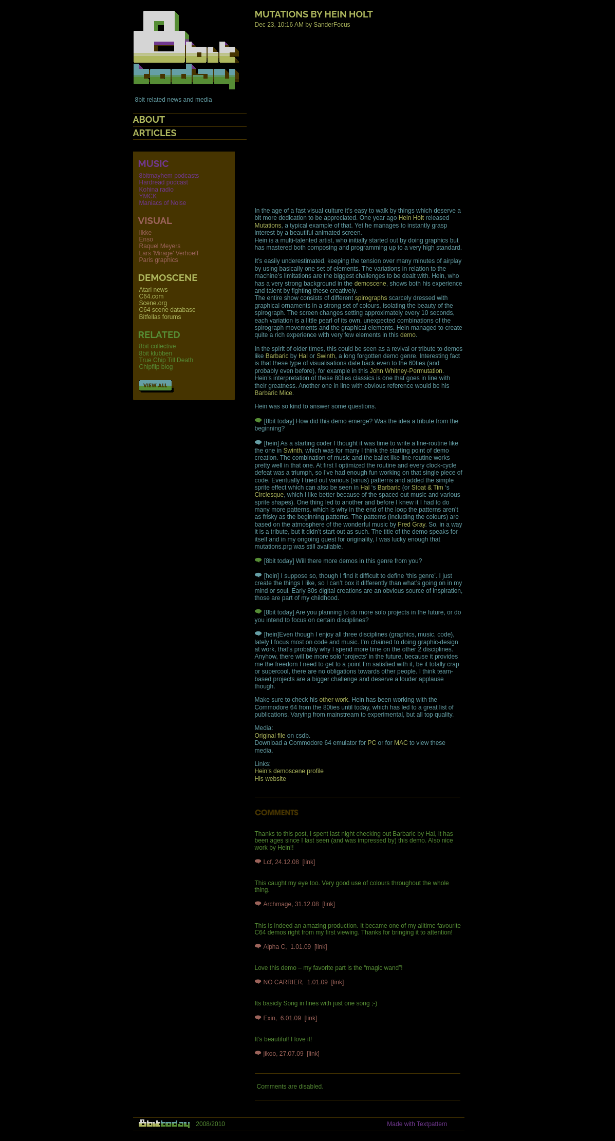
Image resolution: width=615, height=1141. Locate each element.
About (149, 119)
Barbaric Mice (273, 393)
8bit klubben (156, 353)
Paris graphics (158, 260)
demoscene (370, 283)
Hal (303, 356)
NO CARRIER (283, 982)
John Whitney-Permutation (406, 371)
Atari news (153, 289)
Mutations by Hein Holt (314, 14)
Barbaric (277, 356)
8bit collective (157, 346)
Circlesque (269, 494)
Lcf (268, 862)
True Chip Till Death (166, 360)
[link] (309, 862)
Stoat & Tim (427, 487)
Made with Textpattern (417, 1124)
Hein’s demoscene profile (289, 771)
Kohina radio (156, 189)
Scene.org (153, 303)
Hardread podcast (163, 182)
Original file (270, 735)
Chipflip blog (156, 366)
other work (334, 699)
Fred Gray (411, 524)
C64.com (151, 296)
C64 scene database (167, 309)
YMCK (148, 196)
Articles (155, 132)
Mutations (268, 225)
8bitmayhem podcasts (169, 175)
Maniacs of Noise (163, 203)
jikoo (270, 1053)
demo (408, 335)
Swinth (325, 356)
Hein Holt (411, 217)
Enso (146, 239)
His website (270, 778)
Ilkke (145, 232)
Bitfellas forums (160, 317)
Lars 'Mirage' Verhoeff (169, 253)
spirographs (371, 298)
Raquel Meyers (160, 246)
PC (372, 742)
